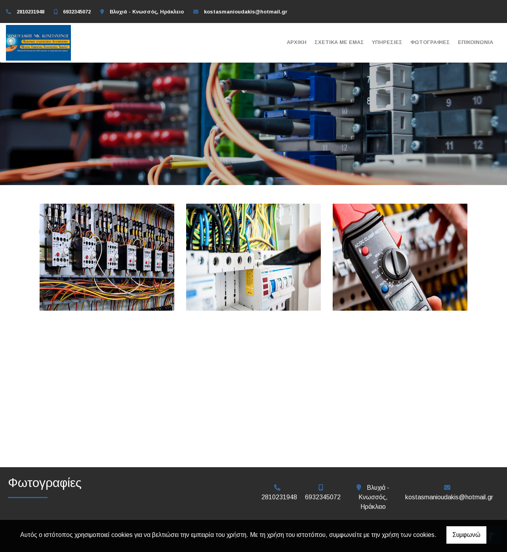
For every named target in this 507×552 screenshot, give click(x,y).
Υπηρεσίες (387, 42)
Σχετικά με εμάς (339, 42)
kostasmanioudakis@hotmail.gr (246, 12)
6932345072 (77, 12)
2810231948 (30, 12)
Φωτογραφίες (430, 42)
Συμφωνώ (466, 534)
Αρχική (297, 42)
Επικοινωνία (475, 42)
